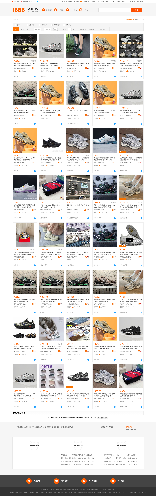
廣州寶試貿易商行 (125, 351)
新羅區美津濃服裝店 (90, 464)
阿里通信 (104, 492)
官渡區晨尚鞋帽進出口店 (126, 257)
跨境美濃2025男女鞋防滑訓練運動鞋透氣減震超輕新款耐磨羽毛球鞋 (104, 159)
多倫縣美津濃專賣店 (78, 464)
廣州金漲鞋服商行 (125, 210)
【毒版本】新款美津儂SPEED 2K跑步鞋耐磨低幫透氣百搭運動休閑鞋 (131, 206)
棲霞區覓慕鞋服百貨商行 (20, 115)
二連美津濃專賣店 (89, 458)
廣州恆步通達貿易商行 (100, 351)
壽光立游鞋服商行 (19, 398)
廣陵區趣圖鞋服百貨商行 (20, 257)
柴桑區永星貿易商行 (20, 351)
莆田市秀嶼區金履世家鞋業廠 (46, 115)
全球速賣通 (43, 492)
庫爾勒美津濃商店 (77, 455)
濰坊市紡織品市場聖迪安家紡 (136, 455)
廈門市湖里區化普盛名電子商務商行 (100, 304)
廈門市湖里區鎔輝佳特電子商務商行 (46, 304)
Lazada (144, 492)
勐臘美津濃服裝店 (77, 458)
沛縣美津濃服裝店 (66, 458)
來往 (122, 492)
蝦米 (85, 492)
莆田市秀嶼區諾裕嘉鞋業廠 (100, 115)
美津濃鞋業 (64, 455)
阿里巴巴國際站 (23, 492)
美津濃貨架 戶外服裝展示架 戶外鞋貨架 (78, 206)
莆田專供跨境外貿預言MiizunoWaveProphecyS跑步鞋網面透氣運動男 (104, 206)
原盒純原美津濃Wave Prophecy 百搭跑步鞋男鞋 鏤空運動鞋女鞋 (78, 64)
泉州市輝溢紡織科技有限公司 (73, 257)
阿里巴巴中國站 (34, 492)
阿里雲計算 (91, 492)
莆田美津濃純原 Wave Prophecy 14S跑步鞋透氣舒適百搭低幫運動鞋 (51, 64)
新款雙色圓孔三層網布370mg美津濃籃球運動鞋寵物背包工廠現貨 (77, 253)
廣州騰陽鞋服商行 (19, 210)
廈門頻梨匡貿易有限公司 (46, 398)
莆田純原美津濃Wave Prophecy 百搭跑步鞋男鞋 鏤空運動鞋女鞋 (104, 64)
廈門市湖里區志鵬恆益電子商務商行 (20, 304)
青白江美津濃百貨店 (67, 461)
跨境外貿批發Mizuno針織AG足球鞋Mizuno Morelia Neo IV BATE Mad (131, 253)
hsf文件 (118, 455)
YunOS (98, 492)
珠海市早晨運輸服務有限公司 (113, 464)
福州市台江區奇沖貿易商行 (73, 162)
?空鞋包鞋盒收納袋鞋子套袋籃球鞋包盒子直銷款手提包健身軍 (51, 206)
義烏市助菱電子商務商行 (46, 257)
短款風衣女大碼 (132, 461)
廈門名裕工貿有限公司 (73, 210)
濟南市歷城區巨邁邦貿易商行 (100, 398)
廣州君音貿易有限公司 (100, 210)
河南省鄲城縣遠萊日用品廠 (46, 210)
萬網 (110, 492)
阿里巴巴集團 (14, 492)
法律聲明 (75, 489)
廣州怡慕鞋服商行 (45, 162)
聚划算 (60, 492)
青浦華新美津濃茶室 (67, 464)
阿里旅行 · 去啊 (71, 492)
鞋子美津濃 (109, 427)
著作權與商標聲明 (66, 489)
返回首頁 (93, 418)
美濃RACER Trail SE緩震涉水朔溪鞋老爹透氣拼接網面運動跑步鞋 (24, 347)
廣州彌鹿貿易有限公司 (20, 68)
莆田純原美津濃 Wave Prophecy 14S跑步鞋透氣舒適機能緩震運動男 (24, 64)
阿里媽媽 (80, 492)
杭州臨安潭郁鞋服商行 (73, 304)
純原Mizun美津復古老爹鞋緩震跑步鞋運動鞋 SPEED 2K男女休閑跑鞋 (78, 395)
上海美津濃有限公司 (90, 461)
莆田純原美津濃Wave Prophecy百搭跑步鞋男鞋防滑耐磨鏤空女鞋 (51, 112)
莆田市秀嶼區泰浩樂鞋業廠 (100, 68)
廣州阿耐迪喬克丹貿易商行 (46, 68)
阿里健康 (132, 492)
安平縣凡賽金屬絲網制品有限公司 (126, 458)
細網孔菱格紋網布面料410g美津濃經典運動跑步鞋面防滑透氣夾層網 (77, 347)
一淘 (64, 492)
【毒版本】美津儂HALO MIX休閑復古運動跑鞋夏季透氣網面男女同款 (51, 347)
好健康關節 (119, 461)
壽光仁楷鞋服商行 (125, 162)
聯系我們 (105, 489)
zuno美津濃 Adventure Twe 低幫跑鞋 (77, 111)
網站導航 (112, 489)
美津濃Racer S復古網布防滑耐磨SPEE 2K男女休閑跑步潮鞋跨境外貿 (131, 64)
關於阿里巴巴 (97, 489)
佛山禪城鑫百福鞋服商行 (126, 68)
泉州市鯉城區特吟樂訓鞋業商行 (100, 162)
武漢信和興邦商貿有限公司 (135, 464)
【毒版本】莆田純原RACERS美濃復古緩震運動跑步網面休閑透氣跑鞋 (50, 253)
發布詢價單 (129, 427)
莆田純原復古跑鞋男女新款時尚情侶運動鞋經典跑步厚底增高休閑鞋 (51, 159)
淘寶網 (50, 492)
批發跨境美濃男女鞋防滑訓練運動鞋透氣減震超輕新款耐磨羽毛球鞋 (24, 206)
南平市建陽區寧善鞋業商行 (73, 398)
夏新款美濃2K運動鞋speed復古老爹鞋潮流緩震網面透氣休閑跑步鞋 (78, 159)
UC (114, 492)
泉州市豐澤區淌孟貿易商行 (126, 115)
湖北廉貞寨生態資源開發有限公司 (114, 461)
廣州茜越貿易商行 (99, 257)
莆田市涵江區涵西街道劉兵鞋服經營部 (20, 162)
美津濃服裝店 (88, 455)
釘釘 (127, 492)
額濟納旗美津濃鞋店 (78, 461)
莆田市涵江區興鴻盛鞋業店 (73, 115)
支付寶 (118, 492)
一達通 (138, 492)
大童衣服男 (107, 458)
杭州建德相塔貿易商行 (126, 398)
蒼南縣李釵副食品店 (110, 455)
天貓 (55, 492)
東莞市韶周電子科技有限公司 (124, 464)
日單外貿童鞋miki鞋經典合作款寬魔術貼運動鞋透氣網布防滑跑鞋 (24, 253)
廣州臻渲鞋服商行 (72, 68)
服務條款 (82, 489)
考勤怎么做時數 (132, 458)
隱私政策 (89, 489)
